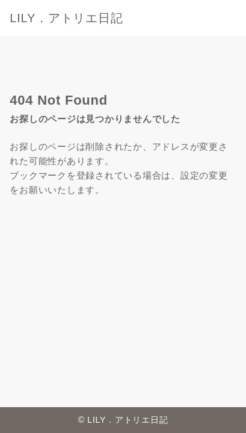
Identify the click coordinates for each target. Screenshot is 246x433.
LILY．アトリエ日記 (72, 18)
